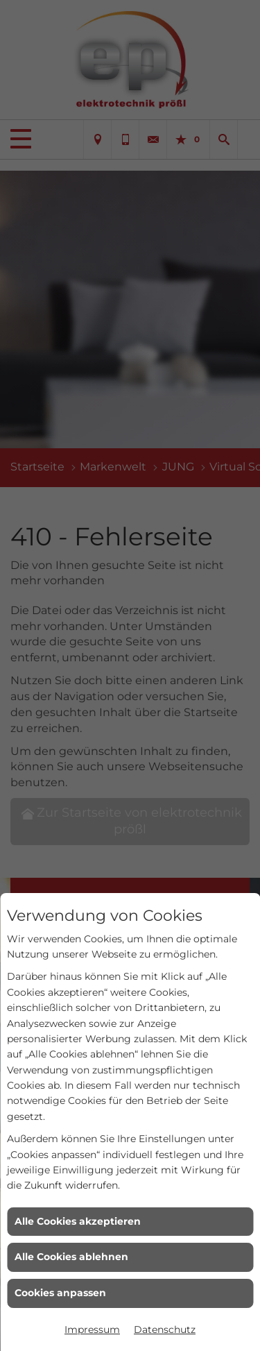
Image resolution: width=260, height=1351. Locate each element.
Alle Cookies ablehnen (71, 1256)
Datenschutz (165, 1329)
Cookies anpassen (60, 1292)
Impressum (92, 1329)
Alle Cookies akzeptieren (78, 1221)
